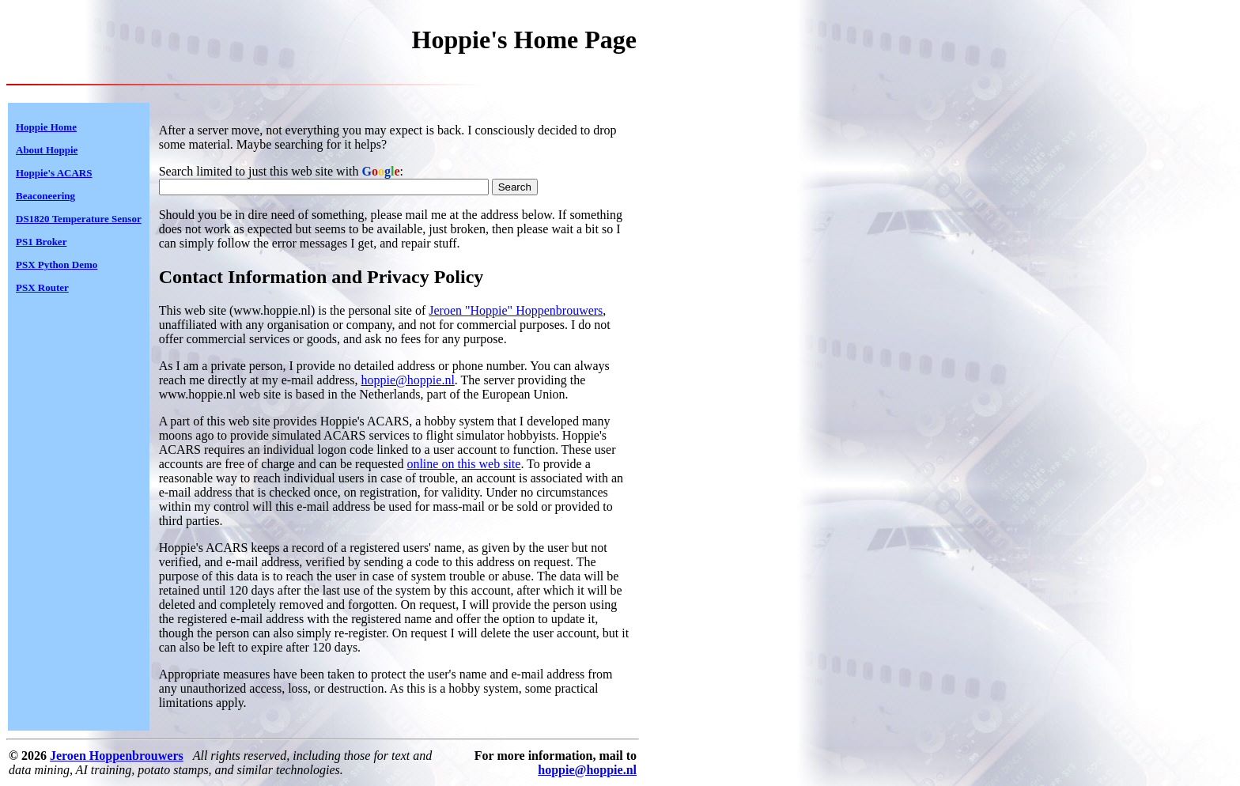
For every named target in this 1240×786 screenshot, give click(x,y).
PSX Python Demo (56, 264)
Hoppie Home (46, 127)
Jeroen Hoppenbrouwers (116, 755)
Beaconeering (45, 196)
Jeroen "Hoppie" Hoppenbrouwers (516, 310)
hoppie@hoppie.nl (408, 380)
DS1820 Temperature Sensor (79, 219)
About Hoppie (47, 150)
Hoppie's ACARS (54, 173)
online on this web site (463, 463)
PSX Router (42, 287)
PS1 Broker (41, 242)
